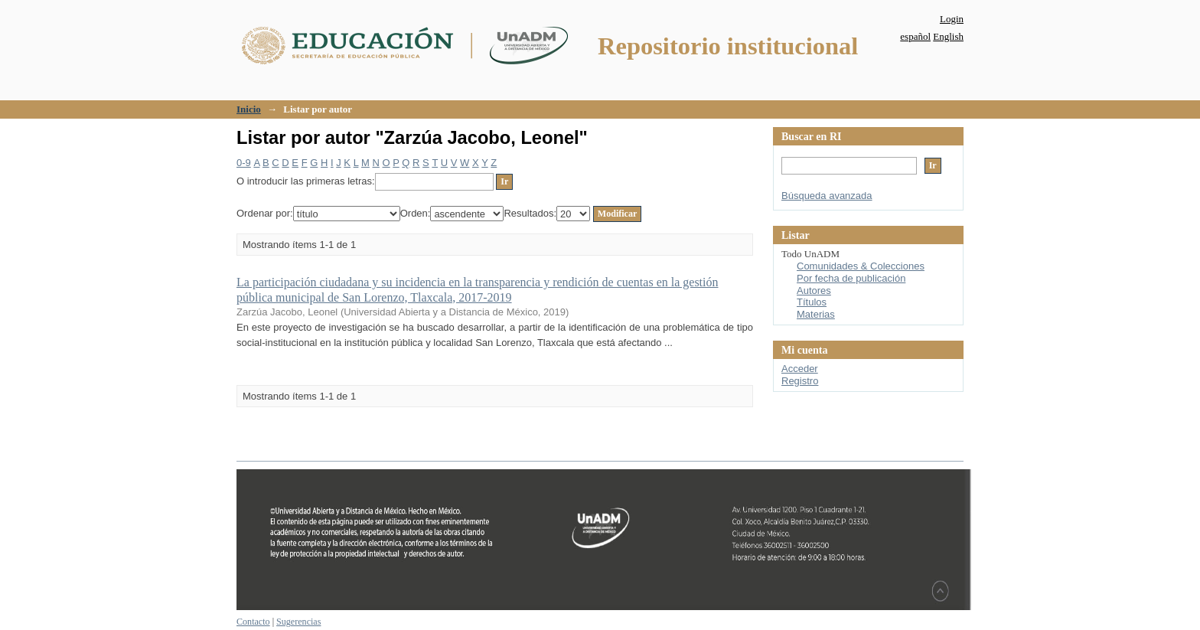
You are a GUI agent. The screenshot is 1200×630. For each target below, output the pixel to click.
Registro (799, 381)
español (915, 36)
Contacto (253, 621)
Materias (816, 314)
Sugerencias (298, 621)
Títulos (812, 302)
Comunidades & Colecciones (860, 266)
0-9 (243, 162)
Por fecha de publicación (851, 278)
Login (952, 18)
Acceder (799, 368)
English (948, 36)
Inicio (248, 109)
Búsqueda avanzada (826, 195)
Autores (814, 290)
